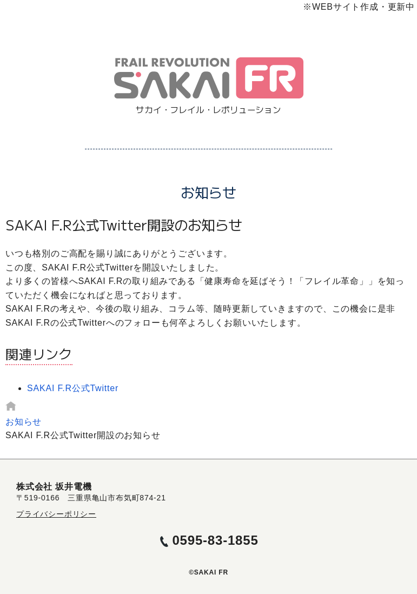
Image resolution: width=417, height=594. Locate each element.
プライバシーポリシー (56, 514)
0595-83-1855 (215, 540)
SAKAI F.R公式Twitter (72, 388)
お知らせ (23, 421)
